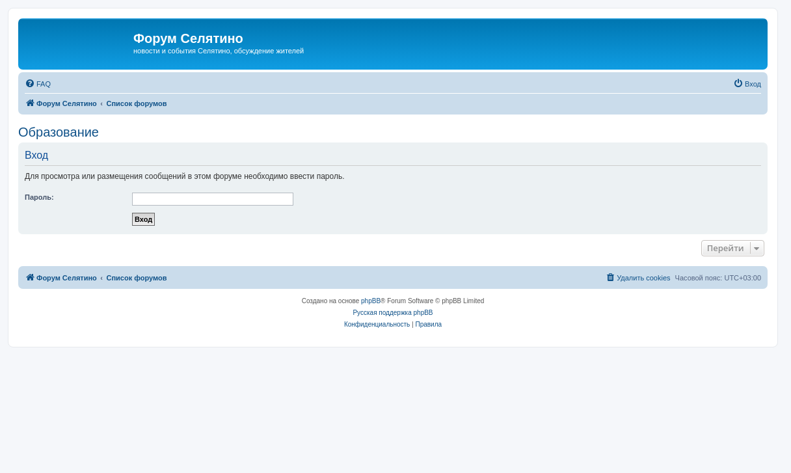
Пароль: (39, 197)
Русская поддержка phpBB (393, 312)
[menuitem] (38, 84)
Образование (58, 132)
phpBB (371, 300)
